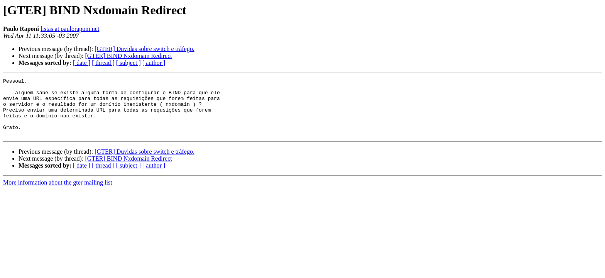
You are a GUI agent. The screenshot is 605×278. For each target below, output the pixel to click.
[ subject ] (128, 62)
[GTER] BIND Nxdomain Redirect (128, 56)
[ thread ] (103, 62)
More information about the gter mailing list (57, 194)
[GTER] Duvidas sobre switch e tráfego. (144, 49)
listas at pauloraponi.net (70, 28)
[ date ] (81, 62)
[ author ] (154, 62)
